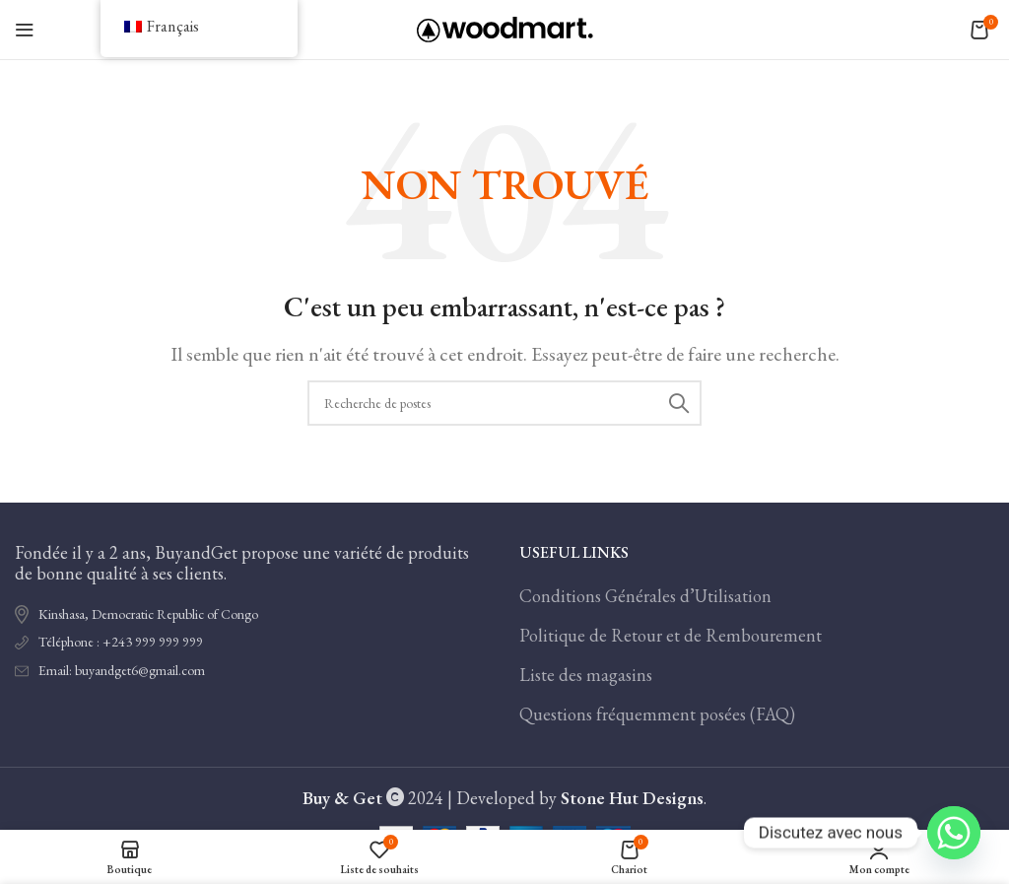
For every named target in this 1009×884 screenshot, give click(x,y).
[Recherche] (504, 403)
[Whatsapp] (953, 832)
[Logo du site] (505, 27)
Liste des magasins (585, 674)
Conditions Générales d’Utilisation (645, 595)
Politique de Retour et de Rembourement (670, 635)
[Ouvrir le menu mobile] (24, 29)
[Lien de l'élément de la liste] (252, 642)
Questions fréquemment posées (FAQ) (657, 714)
